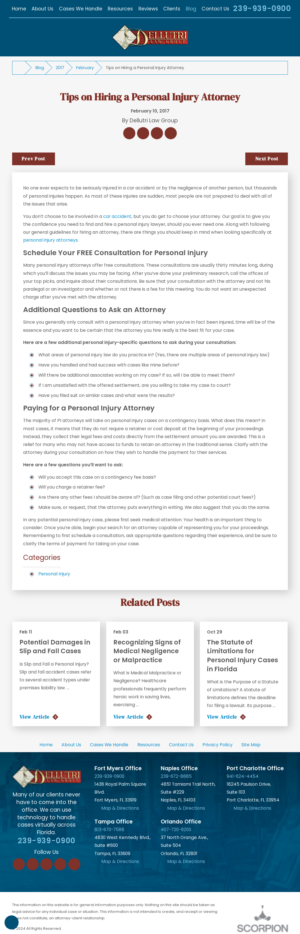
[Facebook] (19, 864)
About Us (71, 745)
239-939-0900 (262, 8)
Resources (148, 745)
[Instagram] (60, 864)
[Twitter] (46, 864)
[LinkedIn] (33, 864)
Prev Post (33, 158)
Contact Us (181, 745)
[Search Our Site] (222, 10)
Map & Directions (120, 808)
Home (46, 745)
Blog (40, 67)
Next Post (266, 158)
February (85, 67)
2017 (60, 67)
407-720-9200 (176, 830)
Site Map (251, 745)
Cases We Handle (109, 745)
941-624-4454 (243, 776)
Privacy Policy (217, 745)
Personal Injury (54, 574)
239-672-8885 (176, 776)
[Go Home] (21, 68)
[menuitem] (19, 9)
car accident (117, 216)
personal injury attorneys (50, 240)
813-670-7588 (109, 830)
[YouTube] (74, 864)
